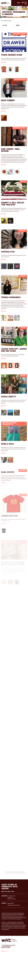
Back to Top (4, 951)
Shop (18, 3)
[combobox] (20, 25)
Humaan (8, 947)
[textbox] (20, 25)
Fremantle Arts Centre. (10, 945)
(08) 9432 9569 (10, 903)
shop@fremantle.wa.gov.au (13, 905)
